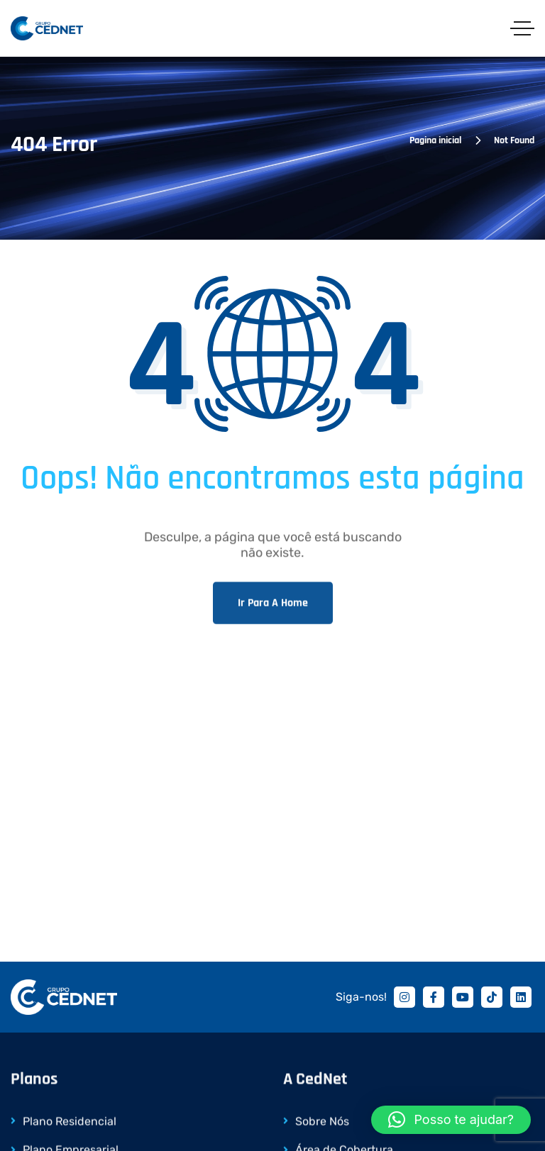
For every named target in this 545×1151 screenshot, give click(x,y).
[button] (451, 1120)
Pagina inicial (435, 140)
